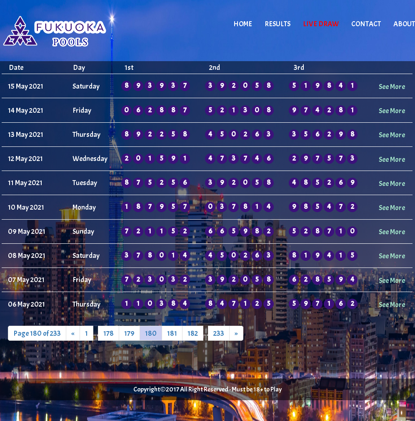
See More (392, 86)
